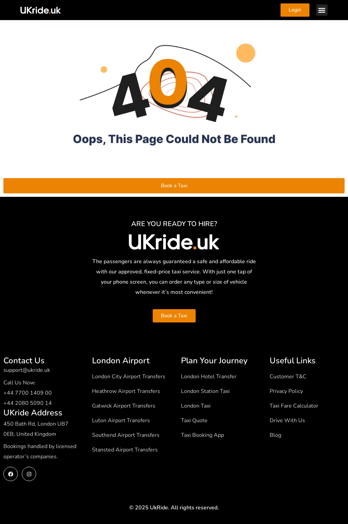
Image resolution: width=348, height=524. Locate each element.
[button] (322, 10)
